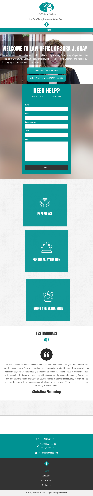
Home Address (30, 122)
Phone (27, 114)
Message (28, 139)
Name (27, 105)
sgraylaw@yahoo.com (48, 452)
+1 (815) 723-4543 (48, 439)
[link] (46, 471)
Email (27, 131)
